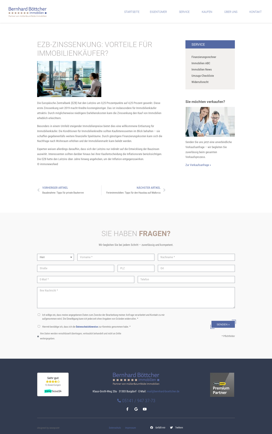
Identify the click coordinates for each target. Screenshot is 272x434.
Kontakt (256, 12)
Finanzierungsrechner (204, 57)
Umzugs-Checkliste (203, 75)
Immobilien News (202, 69)
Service (185, 12)
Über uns (231, 12)
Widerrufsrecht (200, 82)
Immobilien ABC (201, 63)
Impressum (130, 427)
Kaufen (208, 12)
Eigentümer (159, 12)
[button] (158, 427)
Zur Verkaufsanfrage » (198, 165)
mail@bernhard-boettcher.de (163, 391)
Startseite (131, 12)
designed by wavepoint (48, 427)
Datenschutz (115, 427)
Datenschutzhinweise (87, 326)
